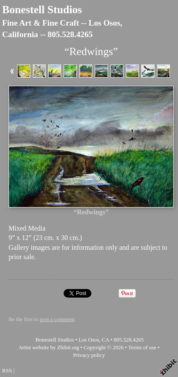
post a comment (57, 319)
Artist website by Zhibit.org (48, 348)
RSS (7, 371)
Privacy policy (89, 355)
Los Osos (89, 340)
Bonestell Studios (42, 9)
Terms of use (142, 348)
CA (105, 340)
